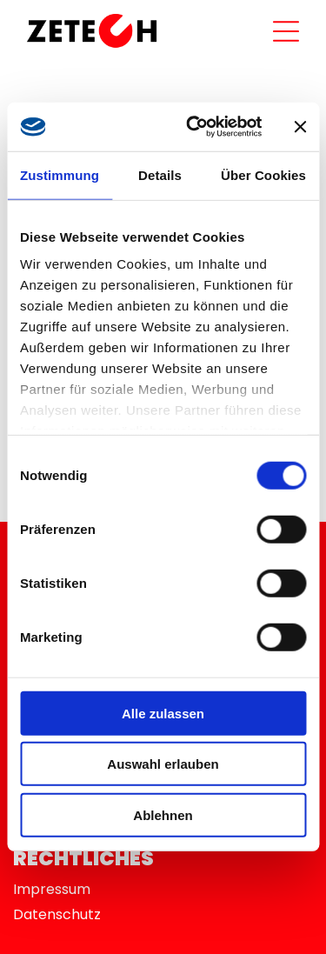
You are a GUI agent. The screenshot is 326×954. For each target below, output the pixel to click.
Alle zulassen (163, 713)
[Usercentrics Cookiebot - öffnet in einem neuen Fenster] (194, 127)
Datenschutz (57, 914)
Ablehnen (162, 815)
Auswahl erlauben (162, 764)
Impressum (51, 889)
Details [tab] (160, 175)
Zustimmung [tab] (59, 175)
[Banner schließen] (300, 127)
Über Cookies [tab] (263, 175)
